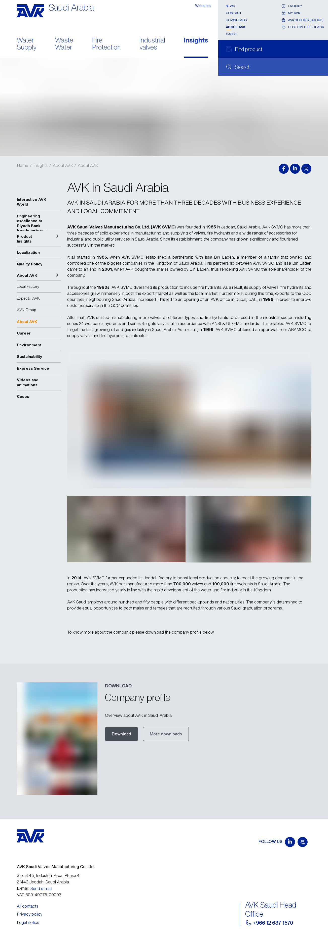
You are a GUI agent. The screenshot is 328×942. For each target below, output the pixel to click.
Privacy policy (29, 914)
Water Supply (27, 44)
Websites (203, 5)
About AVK (236, 27)
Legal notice (28, 922)
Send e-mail (41, 888)
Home (22, 165)
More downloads (166, 734)
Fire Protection (106, 44)
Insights (196, 40)
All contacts (27, 906)
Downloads (236, 20)
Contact (234, 13)
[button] (39, 239)
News (230, 6)
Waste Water (64, 44)
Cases (231, 34)
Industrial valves (152, 44)
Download (121, 734)
